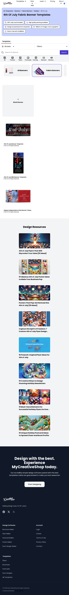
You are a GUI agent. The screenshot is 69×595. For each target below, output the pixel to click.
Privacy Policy (41, 542)
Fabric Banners (27, 11)
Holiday (36, 11)
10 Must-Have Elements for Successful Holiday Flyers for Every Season (34, 409)
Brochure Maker (8, 529)
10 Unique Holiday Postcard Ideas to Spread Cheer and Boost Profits (34, 434)
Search (64, 52)
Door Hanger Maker (9, 546)
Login (38, 529)
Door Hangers (7, 573)
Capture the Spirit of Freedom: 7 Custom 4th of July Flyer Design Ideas (33, 331)
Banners (18, 11)
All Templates (8, 11)
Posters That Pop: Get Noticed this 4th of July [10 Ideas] (34, 304)
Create (38, 534)
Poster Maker (7, 542)
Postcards (6, 569)
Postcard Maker (8, 538)
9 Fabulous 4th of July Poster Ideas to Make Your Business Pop (34, 278)
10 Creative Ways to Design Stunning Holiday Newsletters (32, 382)
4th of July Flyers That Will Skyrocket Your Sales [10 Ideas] (32, 252)
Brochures (6, 565)
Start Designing (34, 484)
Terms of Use (41, 538)
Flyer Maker (7, 534)
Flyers (5, 560)
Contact (39, 546)
